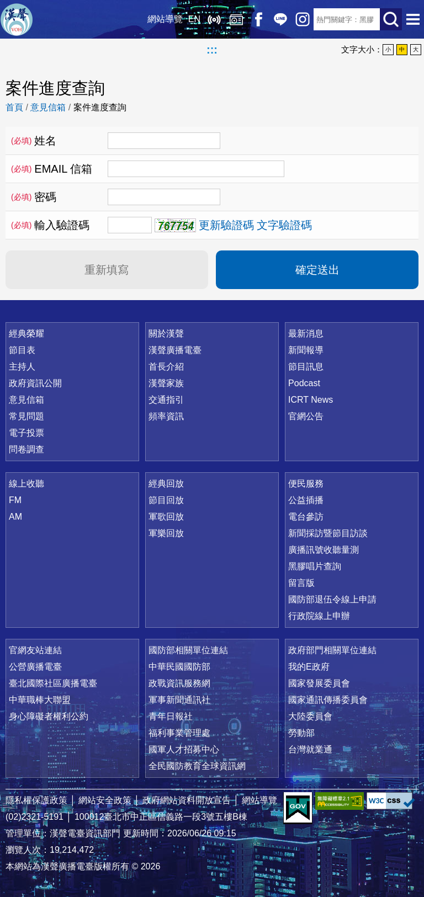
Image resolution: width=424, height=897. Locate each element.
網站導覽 (165, 19)
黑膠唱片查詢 (314, 566)
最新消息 (306, 333)
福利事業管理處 (179, 733)
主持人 (22, 366)
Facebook (258, 19)
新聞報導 (306, 350)
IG (303, 19)
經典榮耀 (26, 333)
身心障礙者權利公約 (48, 716)
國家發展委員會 (319, 683)
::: (212, 50)
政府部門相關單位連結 (332, 650)
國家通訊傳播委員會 (328, 699)
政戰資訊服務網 (179, 683)
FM (15, 500)
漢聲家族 (166, 383)
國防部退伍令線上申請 (332, 599)
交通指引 (166, 399)
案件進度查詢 (99, 107)
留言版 (301, 583)
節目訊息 (306, 366)
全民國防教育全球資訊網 (197, 766)
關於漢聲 (166, 333)
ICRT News (310, 399)
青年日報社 (171, 716)
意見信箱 (48, 107)
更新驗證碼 (226, 225)
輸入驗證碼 (50, 225)
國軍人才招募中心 (184, 749)
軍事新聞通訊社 (179, 699)
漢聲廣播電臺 (16, 19)
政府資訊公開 (35, 383)
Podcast (304, 383)
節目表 (22, 350)
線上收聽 (214, 19)
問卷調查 (26, 449)
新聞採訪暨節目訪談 (328, 533)
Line (280, 19)
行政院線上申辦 (319, 616)
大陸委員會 (310, 716)
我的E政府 (309, 666)
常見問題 (26, 416)
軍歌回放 (166, 516)
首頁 (14, 107)
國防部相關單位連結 (188, 650)
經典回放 (236, 19)
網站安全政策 (104, 800)
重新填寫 (106, 270)
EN (194, 19)
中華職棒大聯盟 (40, 699)
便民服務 (306, 483)
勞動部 (301, 733)
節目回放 (166, 500)
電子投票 (26, 432)
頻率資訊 (166, 416)
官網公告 (306, 416)
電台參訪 (306, 516)
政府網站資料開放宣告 (186, 800)
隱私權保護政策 (36, 800)
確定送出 (317, 270)
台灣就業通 (310, 749)
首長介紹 (166, 366)
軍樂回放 (166, 533)
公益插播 (306, 500)
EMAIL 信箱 (51, 169)
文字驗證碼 (284, 225)
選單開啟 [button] (413, 19)
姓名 (33, 140)
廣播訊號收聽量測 (323, 549)
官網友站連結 (35, 650)
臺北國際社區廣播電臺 (53, 683)
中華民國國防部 (179, 666)
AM (15, 516)
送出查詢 (391, 19)
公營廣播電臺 (35, 666)
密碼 (33, 197)
